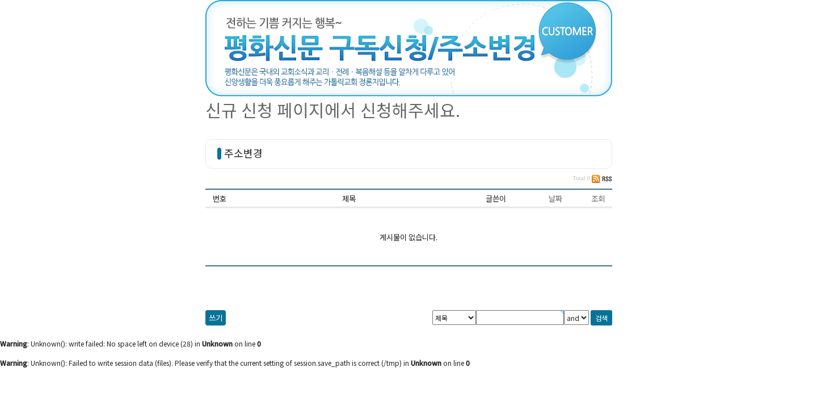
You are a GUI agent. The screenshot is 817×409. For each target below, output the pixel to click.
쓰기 (215, 317)
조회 (598, 198)
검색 (601, 318)
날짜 (555, 198)
